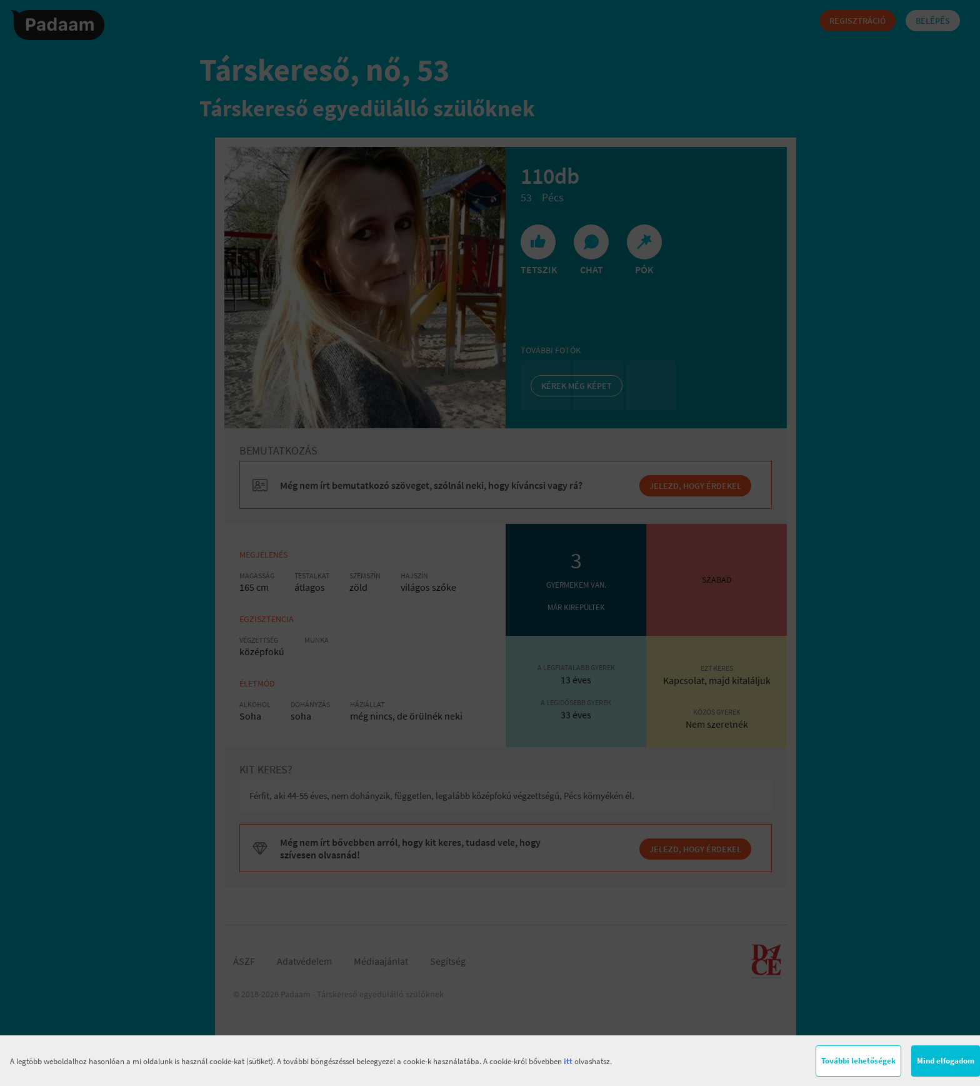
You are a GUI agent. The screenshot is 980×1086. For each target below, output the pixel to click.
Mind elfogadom (945, 1060)
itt (568, 1061)
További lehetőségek (858, 1060)
